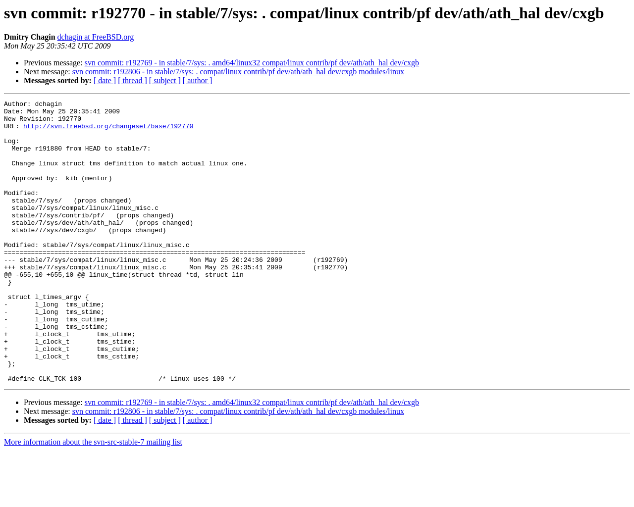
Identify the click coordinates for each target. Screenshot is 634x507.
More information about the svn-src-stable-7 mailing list (93, 498)
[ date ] (105, 80)
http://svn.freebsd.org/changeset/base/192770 (108, 131)
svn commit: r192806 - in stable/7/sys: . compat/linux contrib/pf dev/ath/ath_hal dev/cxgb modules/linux (238, 71)
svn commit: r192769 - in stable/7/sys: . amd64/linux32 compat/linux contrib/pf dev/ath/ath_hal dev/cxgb (252, 62)
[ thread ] (132, 80)
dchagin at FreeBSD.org (95, 37)
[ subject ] (165, 80)
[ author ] (197, 80)
